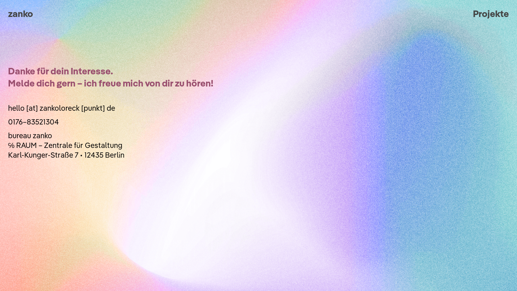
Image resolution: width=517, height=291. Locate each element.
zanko (20, 13)
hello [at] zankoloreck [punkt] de (61, 108)
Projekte (491, 13)
